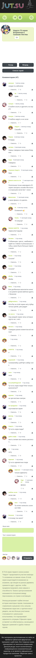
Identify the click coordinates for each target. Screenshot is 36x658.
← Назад (9, 65)
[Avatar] (4, 558)
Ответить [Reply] (12, 89)
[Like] (19, 90)
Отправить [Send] (28, 558)
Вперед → (26, 65)
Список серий (18, 71)
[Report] (33, 89)
